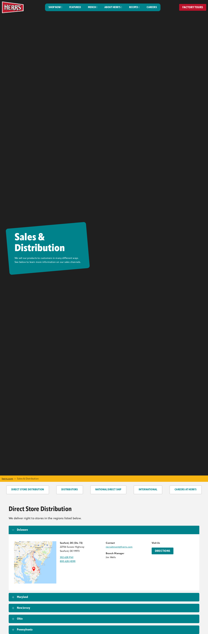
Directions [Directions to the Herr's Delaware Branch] (162, 551)
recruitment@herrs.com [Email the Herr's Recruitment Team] (119, 547)
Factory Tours (192, 7)
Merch (92, 7)
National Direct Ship (108, 489)
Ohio (20, 618)
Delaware (22, 529)
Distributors (69, 489)
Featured (75, 7)
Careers (152, 7)
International (148, 489)
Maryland (22, 597)
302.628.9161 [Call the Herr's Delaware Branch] (66, 557)
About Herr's (112, 7)
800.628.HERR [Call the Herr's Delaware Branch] (67, 561)
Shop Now (55, 7)
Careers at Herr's (186, 489)
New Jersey (23, 608)
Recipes (133, 7)
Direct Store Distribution (27, 489)
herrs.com (7, 479)
